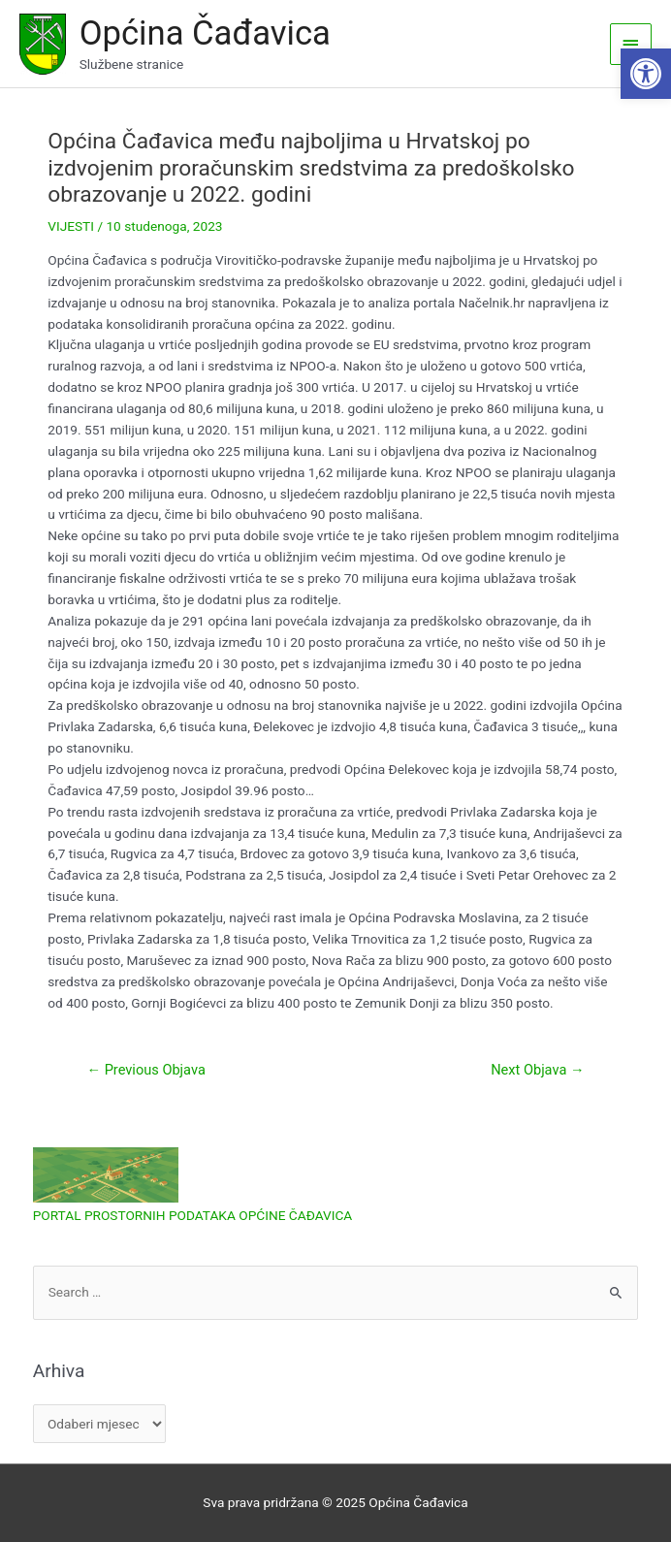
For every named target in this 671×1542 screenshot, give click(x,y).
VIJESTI (71, 226)
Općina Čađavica (205, 33)
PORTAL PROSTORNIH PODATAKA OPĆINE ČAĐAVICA (193, 1215)
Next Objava (537, 1069)
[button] (646, 73)
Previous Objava (145, 1069)
